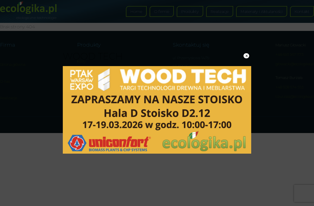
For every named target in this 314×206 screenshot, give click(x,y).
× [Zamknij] (246, 55)
